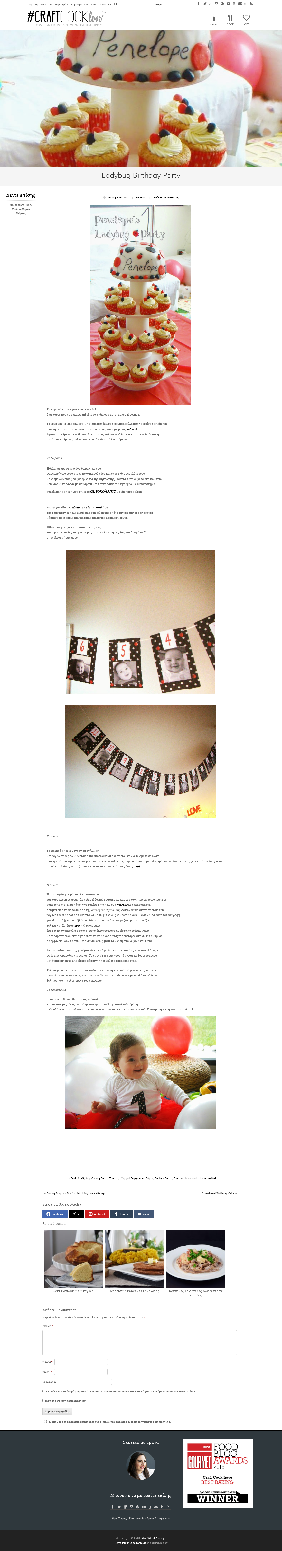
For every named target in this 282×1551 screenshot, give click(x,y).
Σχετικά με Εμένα (58, 4)
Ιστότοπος (49, 1382)
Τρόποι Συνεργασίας (158, 1518)
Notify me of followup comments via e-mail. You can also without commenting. (106, 1422)
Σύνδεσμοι (104, 4)
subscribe (134, 1422)
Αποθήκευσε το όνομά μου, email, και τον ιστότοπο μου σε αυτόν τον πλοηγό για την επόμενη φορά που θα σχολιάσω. (120, 1391)
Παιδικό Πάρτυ (21, 209)
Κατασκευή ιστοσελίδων (130, 1543)
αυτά (137, 866)
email (143, 1214)
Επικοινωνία (136, 1518)
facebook (54, 1214)
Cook (230, 24)
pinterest (97, 1214)
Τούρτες (21, 213)
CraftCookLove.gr (154, 1538)
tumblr (121, 1214)
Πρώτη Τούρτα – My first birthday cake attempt (75, 1193)
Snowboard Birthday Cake (219, 1193)
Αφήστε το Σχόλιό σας (166, 197)
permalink (210, 1178)
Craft (213, 24)
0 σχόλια (141, 197)
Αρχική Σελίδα (37, 4)
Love (246, 24)
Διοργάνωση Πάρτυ (21, 204)
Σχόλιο (47, 1326)
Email (47, 1372)
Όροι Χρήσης (119, 1518)
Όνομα (47, 1362)
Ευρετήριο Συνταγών (83, 4)
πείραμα (122, 904)
